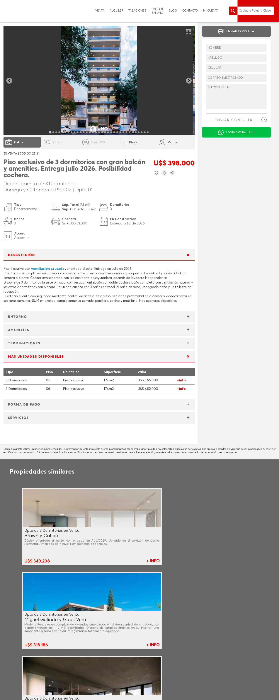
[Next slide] (189, 81)
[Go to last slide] (9, 81)
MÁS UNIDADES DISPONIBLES (36, 356)
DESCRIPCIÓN (21, 255)
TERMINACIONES (24, 343)
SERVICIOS (18, 418)
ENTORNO (17, 316)
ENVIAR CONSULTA (240, 31)
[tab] (50, 132)
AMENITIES (18, 330)
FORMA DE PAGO (24, 404)
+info (181, 380)
